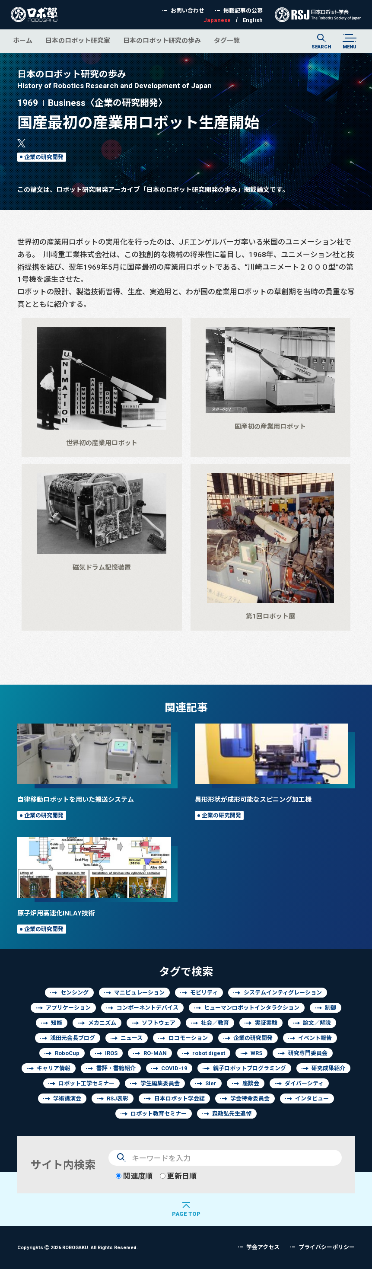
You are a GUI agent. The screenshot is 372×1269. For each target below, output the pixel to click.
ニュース (132, 1038)
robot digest (208, 1053)
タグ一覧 (227, 40)
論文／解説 (317, 1023)
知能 (56, 1023)
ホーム (22, 40)
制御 (330, 1008)
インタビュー (312, 1098)
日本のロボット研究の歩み (162, 40)
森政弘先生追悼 (231, 1113)
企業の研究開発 (44, 157)
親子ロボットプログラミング (249, 1068)
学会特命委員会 (250, 1098)
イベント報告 (315, 1038)
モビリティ (204, 992)
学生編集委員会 (160, 1083)
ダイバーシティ (304, 1083)
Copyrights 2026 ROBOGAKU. (77, 1247)
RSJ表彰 (117, 1098)
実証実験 (266, 1023)
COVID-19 (174, 1068)
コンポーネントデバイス (147, 1008)
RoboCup (67, 1053)
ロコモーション (188, 1038)
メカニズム (102, 1023)
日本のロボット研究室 (77, 40)
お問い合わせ (187, 10)
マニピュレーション (139, 992)
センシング (74, 992)
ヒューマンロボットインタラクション (251, 1008)
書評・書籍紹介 (116, 1068)
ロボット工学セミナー (86, 1083)
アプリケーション (68, 1008)
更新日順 (178, 1176)
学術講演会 (67, 1098)
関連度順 (134, 1176)
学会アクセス (263, 1247)
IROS (111, 1053)
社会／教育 (215, 1023)
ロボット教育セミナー (158, 1113)
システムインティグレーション (283, 992)
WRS (256, 1053)
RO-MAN (155, 1053)
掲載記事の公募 (243, 10)
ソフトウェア (158, 1023)
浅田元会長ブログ (72, 1038)
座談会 (250, 1083)
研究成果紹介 (328, 1068)
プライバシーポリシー (327, 1247)
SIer (210, 1083)
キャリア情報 (53, 1068)
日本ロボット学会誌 (179, 1098)
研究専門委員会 (307, 1053)
